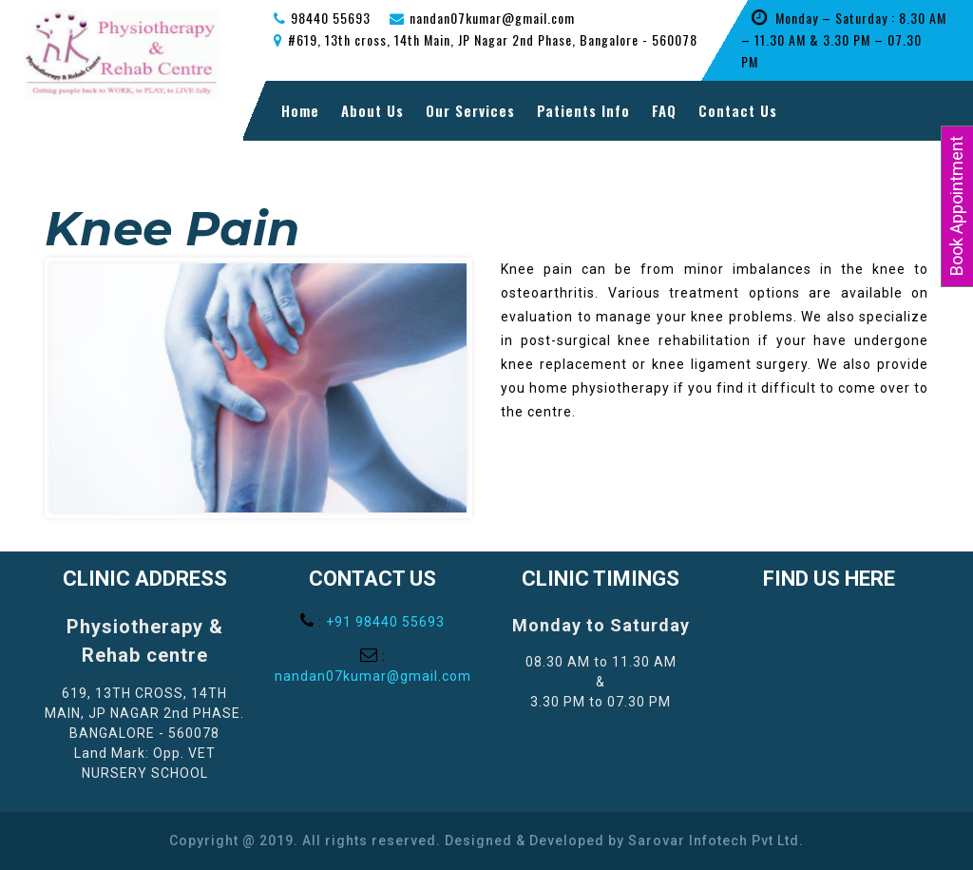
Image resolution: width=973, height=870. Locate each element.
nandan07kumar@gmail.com (373, 676)
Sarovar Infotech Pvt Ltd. (716, 840)
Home (300, 110)
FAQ (664, 110)
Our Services (470, 110)
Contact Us (737, 110)
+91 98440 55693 (385, 621)
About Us (372, 110)
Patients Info (583, 110)
